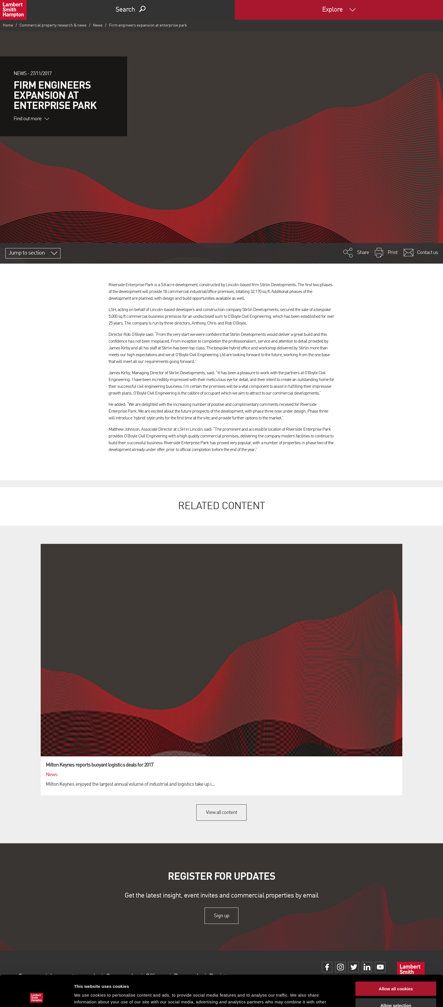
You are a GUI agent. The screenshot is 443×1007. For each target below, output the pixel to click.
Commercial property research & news (52, 25)
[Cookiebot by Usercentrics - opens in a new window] (36, 996)
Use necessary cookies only (396, 990)
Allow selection (395, 974)
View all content (221, 812)
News (98, 25)
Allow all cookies (396, 957)
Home (8, 25)
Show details (296, 995)
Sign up (221, 915)
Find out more (31, 118)
